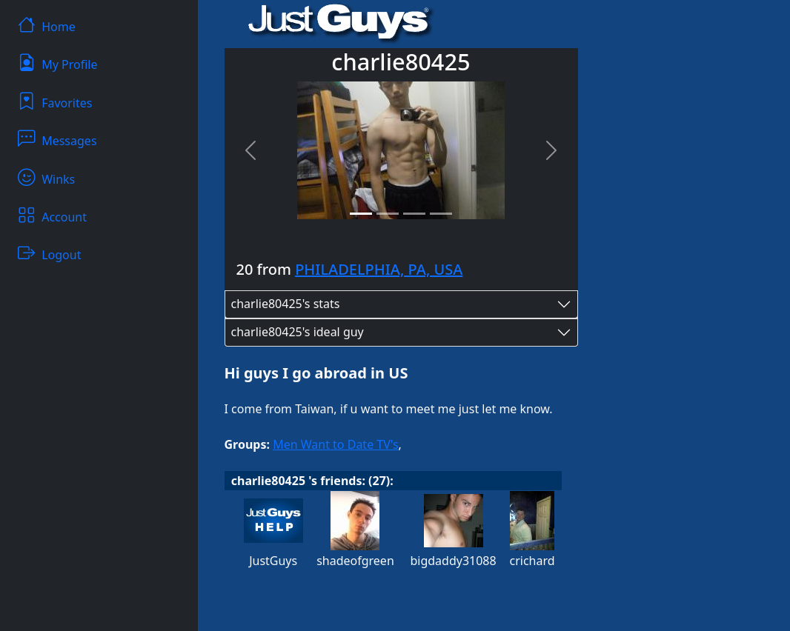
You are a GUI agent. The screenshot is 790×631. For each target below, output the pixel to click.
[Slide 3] (414, 213)
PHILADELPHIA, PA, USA (378, 269)
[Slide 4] (441, 213)
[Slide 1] (361, 213)
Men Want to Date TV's (335, 444)
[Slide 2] (387, 213)
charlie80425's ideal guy (297, 332)
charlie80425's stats (285, 304)
